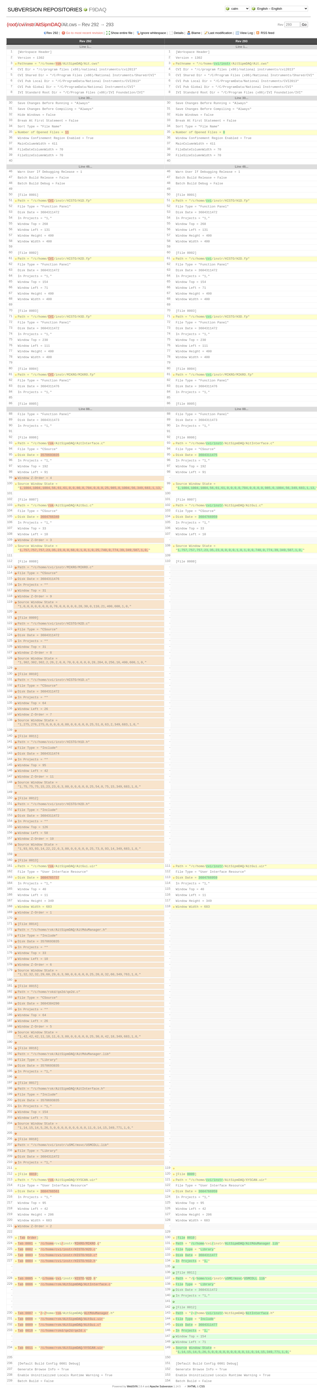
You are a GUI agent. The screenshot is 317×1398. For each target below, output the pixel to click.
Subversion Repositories (45, 10)
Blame (195, 33)
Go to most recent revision (84, 33)
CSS (202, 1386)
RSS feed (267, 33)
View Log (246, 33)
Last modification (220, 33)
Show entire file (121, 33)
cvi (22, 24)
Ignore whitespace (153, 33)
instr (30, 24)
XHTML (191, 1386)
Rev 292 (52, 33)
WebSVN (132, 1386)
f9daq (97, 10)
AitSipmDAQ (48, 24)
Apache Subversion (161, 1386)
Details (179, 33)
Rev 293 (242, 41)
